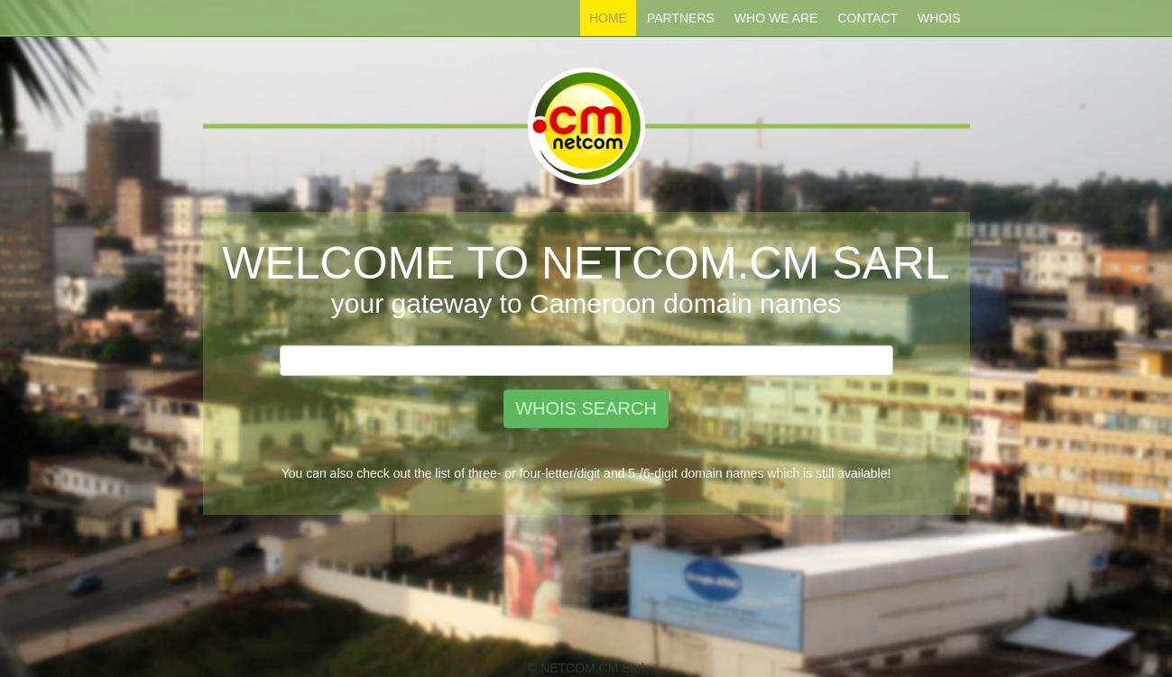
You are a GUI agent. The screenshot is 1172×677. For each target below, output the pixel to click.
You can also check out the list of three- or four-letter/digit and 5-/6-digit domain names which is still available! (586, 473)
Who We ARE (776, 18)
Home (608, 18)
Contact (867, 18)
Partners (681, 18)
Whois (939, 18)
